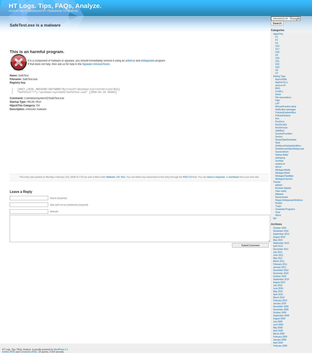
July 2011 (277, 252)
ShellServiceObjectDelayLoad (289, 149)
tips (275, 218)
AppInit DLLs (281, 82)
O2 (276, 55)
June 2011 (278, 255)
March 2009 (279, 334)
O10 (277, 46)
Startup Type (279, 76)
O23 (277, 67)
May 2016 (278, 240)
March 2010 (279, 297)
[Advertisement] (60, 37)
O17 (277, 49)
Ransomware (281, 197)
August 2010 (279, 282)
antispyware (148, 60)
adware (278, 185)
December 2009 (280, 306)
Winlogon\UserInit (283, 179)
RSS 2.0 (187, 177)
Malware (279, 194)
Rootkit (278, 203)
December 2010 (280, 270)
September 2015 (281, 243)
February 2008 (280, 346)
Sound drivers (282, 152)
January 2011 (279, 267)
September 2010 (281, 279)
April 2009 (278, 330)
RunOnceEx (281, 124)
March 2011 (279, 261)
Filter (277, 100)
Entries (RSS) (8, 352)
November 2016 (280, 231)
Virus (277, 212)
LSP (277, 103)
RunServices (281, 127)
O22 (277, 64)
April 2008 (278, 343)
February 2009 (280, 337)
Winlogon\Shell (282, 173)
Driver (278, 94)
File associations (283, 97)
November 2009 (280, 309)
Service (278, 137)
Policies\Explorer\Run (285, 112)
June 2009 (278, 324)
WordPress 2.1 (61, 349)
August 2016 (279, 237)
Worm (278, 215)
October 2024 (279, 228)
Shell (277, 143)
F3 (276, 40)
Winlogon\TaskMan (284, 176)
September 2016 (281, 234)
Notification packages (285, 109)
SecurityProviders (283, 133)
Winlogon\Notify (282, 170)
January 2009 (279, 340)
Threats (276, 182)
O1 (276, 43)
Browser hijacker (283, 188)
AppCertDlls (281, 79)
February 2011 (280, 264)
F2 (276, 37)
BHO (277, 88)
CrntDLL (279, 91)
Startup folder (281, 155)
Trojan (278, 206)
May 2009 (278, 327)
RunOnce (279, 121)
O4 (276, 70)
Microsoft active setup (285, 106)
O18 (277, 52)
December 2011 (280, 249)
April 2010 (278, 294)
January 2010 (279, 303)
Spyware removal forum (96, 64)
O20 (277, 58)
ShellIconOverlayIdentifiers (288, 146)
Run (277, 118)
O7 (276, 73)
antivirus (130, 60)
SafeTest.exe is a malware (35, 25)
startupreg (280, 158)
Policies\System (283, 115)
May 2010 (278, 291)
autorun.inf (280, 85)
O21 (277, 61)
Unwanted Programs (285, 209)
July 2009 (277, 321)
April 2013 (278, 246)
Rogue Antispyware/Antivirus (289, 200)
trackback (234, 177)
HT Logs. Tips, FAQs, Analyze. (55, 5)
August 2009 (279, 318)
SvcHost (279, 161)
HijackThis (278, 34)
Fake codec (281, 191)
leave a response (216, 177)
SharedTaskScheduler (285, 140)
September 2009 (281, 315)
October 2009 (279, 312)
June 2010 (278, 288)
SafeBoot (279, 130)
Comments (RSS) (28, 352)
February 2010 (280, 300)
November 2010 (280, 273)
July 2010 (277, 285)
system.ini (280, 164)
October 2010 (279, 276)
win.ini (278, 167)
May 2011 (278, 258)
